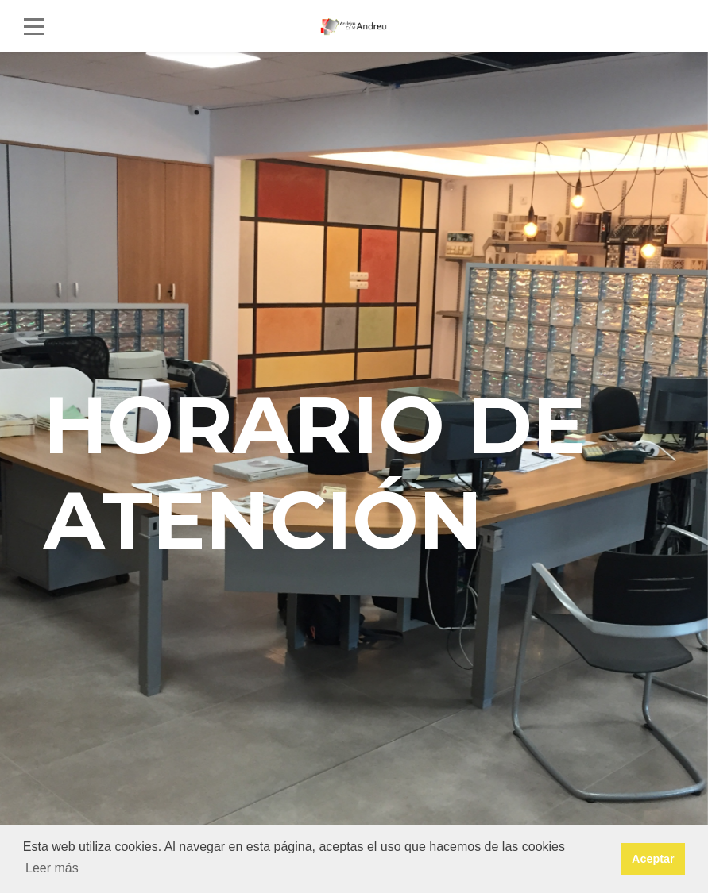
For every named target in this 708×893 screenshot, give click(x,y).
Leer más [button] (52, 868)
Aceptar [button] (653, 859)
